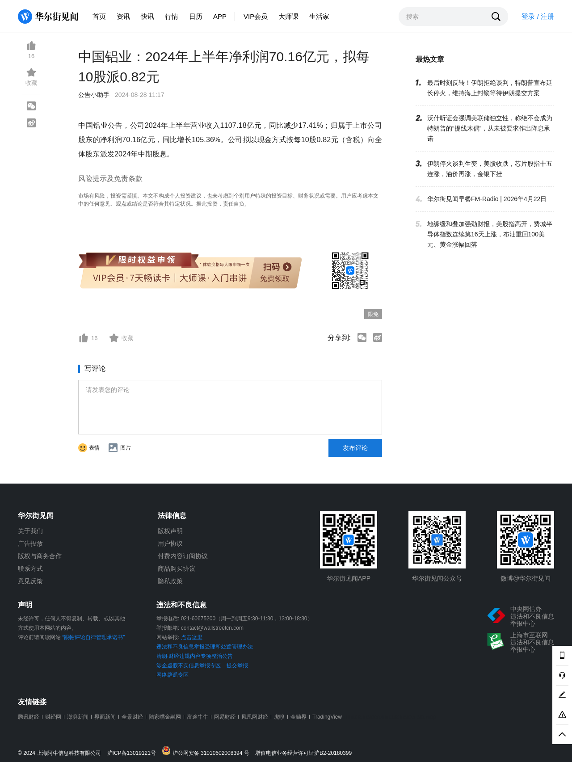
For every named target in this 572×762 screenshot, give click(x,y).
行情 (171, 16)
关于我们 (30, 531)
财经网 (53, 717)
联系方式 (30, 568)
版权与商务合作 (40, 556)
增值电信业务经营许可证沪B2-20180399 (303, 753)
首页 (99, 16)
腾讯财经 (28, 717)
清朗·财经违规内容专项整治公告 (194, 656)
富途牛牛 (197, 717)
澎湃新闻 (77, 717)
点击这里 (191, 637)
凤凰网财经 (254, 717)
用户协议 (170, 543)
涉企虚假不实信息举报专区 (188, 665)
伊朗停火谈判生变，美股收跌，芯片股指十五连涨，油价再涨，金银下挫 (489, 168)
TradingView (327, 717)
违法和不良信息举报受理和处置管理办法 (204, 647)
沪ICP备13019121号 (133, 753)
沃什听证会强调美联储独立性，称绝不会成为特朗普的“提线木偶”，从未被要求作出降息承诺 (489, 128)
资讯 (123, 16)
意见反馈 (30, 581)
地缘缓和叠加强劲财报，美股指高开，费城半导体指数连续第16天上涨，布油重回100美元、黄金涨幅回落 (489, 234)
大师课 (288, 16)
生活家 (319, 16)
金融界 (298, 717)
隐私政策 (170, 581)
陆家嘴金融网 (165, 717)
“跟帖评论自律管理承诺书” (93, 637)
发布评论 (355, 447)
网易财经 (225, 717)
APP (220, 16)
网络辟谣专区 (172, 675)
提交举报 (237, 665)
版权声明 (170, 531)
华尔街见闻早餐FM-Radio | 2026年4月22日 (487, 198)
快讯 (147, 16)
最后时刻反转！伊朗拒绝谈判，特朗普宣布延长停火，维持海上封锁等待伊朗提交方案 (489, 88)
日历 (195, 16)
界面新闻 (105, 717)
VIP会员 (256, 16)
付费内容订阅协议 (183, 556)
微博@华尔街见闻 (525, 578)
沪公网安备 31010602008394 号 (207, 751)
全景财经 (132, 717)
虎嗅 (279, 717)
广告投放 (30, 543)
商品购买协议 (176, 568)
